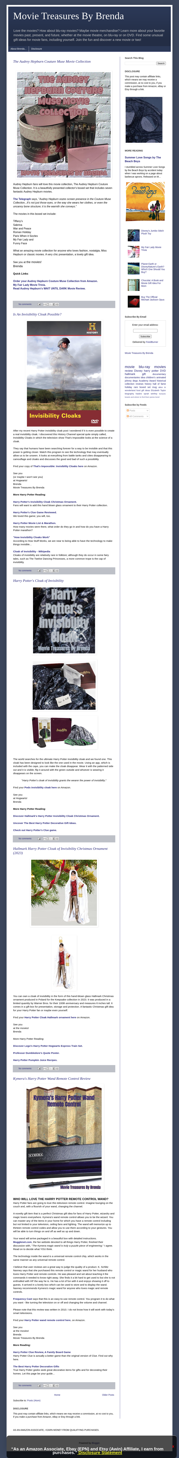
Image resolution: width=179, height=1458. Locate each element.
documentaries (132, 377)
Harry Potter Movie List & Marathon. (34, 523)
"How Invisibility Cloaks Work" (31, 537)
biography (129, 394)
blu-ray (144, 367)
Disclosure (36, 48)
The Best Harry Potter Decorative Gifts (36, 1366)
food (138, 390)
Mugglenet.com (22, 1242)
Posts (131, 410)
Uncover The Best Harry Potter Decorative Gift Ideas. (45, 823)
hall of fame (159, 384)
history (148, 384)
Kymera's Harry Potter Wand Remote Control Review (51, 1078)
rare (136, 387)
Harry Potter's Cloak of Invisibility (38, 581)
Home (57, 1395)
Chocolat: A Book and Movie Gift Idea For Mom (152, 283)
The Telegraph (22, 199)
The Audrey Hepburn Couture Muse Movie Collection (52, 61)
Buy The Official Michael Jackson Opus (152, 298)
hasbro (139, 394)
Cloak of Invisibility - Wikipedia (31, 551)
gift (144, 374)
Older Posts (108, 1395)
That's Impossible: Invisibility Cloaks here (58, 466)
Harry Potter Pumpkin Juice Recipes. (35, 1060)
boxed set (145, 387)
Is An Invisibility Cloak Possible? (37, 314)
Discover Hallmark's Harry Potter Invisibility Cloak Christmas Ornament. (56, 816)
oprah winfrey (150, 394)
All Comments (135, 416)
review (129, 370)
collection (129, 384)
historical (161, 380)
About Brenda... (18, 48)
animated (161, 377)
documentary (159, 374)
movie (130, 367)
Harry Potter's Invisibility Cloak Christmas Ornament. (45, 501)
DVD (163, 370)
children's (151, 377)
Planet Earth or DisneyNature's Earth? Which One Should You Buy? (153, 268)
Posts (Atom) (34, 1400)
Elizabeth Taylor (158, 390)
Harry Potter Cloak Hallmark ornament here (50, 1017)
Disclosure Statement (99, 1452)
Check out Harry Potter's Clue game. (35, 830)
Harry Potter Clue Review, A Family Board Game (42, 1352)
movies (160, 367)
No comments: (26, 304)
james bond (154, 397)
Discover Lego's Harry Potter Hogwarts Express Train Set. (48, 1045)
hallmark (130, 374)
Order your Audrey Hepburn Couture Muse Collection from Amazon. (55, 281)
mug (154, 387)
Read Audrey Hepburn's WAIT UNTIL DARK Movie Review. (49, 288)
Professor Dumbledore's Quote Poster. (36, 1053)
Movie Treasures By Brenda (139, 353)
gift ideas (145, 390)
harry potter (151, 370)
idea (143, 377)
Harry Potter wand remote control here (47, 1320)
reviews (139, 384)
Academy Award (147, 380)
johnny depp (131, 380)
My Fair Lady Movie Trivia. (29, 284)
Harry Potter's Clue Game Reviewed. (35, 512)
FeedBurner (152, 342)
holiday (128, 387)
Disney (138, 370)
